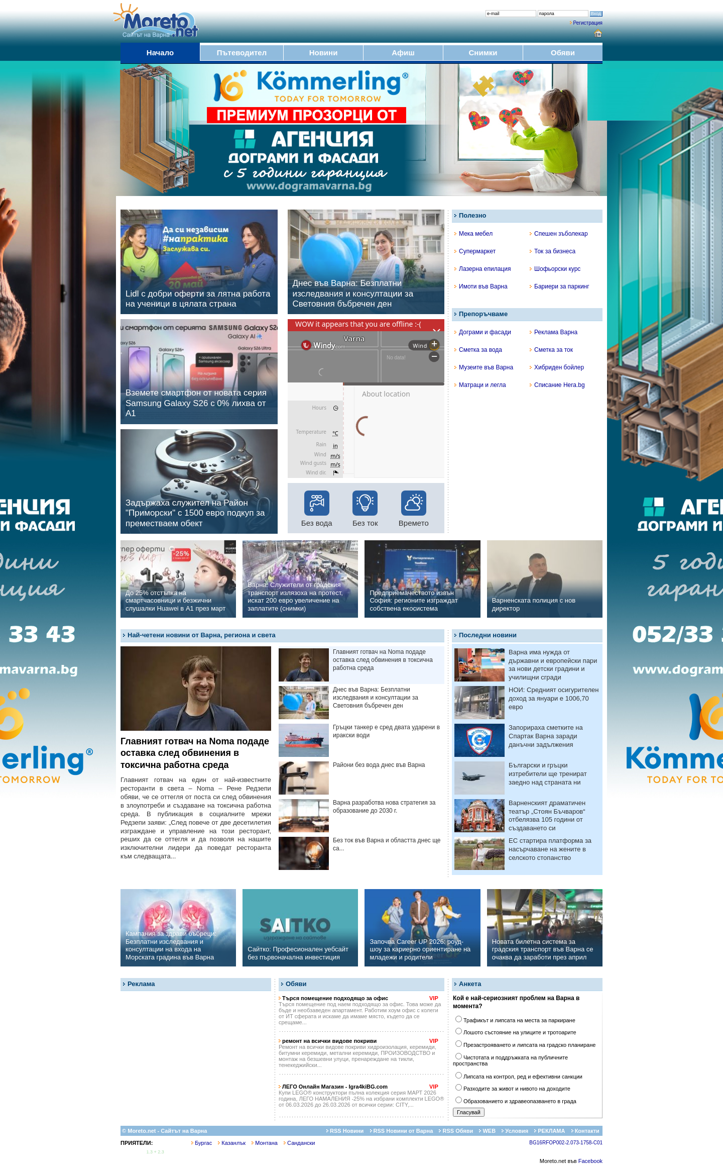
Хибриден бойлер (557, 367)
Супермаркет (475, 251)
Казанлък (232, 1143)
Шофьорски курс (555, 268)
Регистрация (587, 23)
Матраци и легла (480, 384)
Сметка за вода (478, 349)
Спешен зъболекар (559, 233)
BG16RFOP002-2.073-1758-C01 (565, 1142)
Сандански (299, 1143)
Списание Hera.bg (557, 384)
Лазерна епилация (482, 268)
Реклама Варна (553, 332)
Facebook (590, 1161)
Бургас (201, 1143)
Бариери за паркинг (559, 286)
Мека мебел (473, 233)
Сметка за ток (551, 349)
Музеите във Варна (483, 367)
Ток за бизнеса (552, 251)
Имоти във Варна (481, 286)
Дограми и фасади (482, 332)
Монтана (265, 1143)
